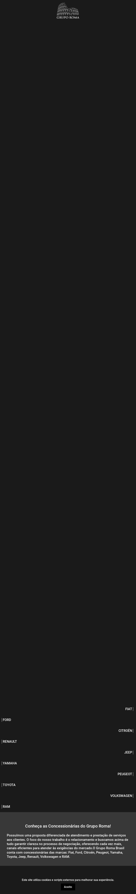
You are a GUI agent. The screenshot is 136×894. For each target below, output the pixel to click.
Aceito (68, 887)
